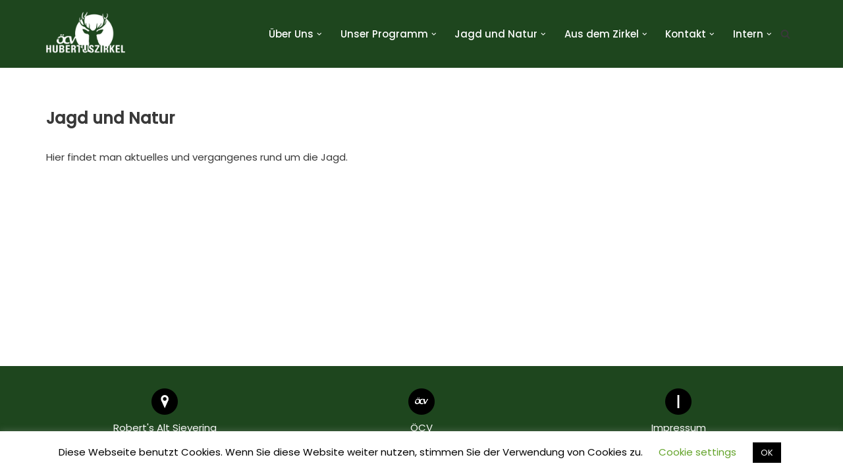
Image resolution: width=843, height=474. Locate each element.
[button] (319, 34)
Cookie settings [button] (697, 452)
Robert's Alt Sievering (165, 427)
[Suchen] (785, 34)
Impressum (678, 427)
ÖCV (421, 427)
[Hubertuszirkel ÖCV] (85, 34)
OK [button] (767, 452)
